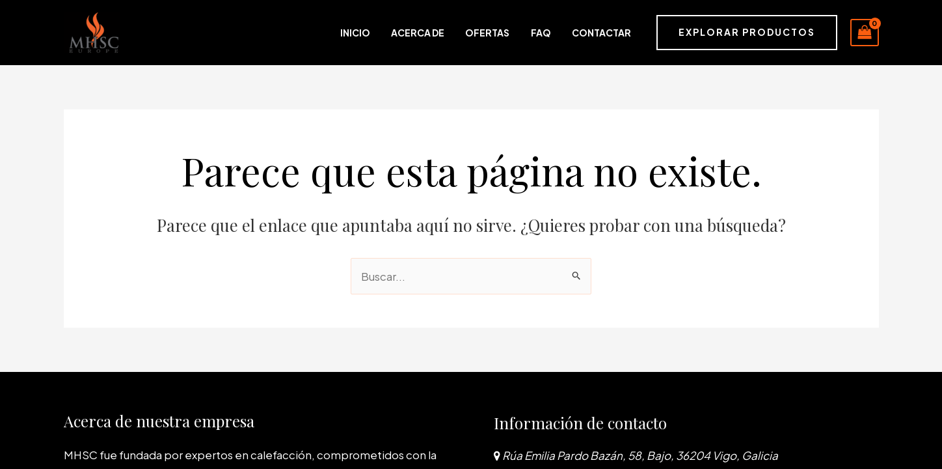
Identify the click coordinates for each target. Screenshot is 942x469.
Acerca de (449, 32)
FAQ (552, 32)
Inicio (396, 32)
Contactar (602, 32)
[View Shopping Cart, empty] (864, 32)
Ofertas (509, 32)
